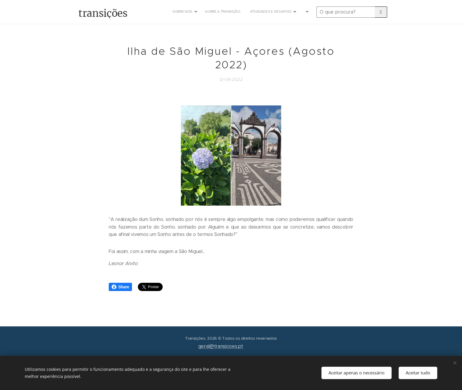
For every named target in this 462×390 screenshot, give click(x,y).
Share (120, 287)
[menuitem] (267, 12)
